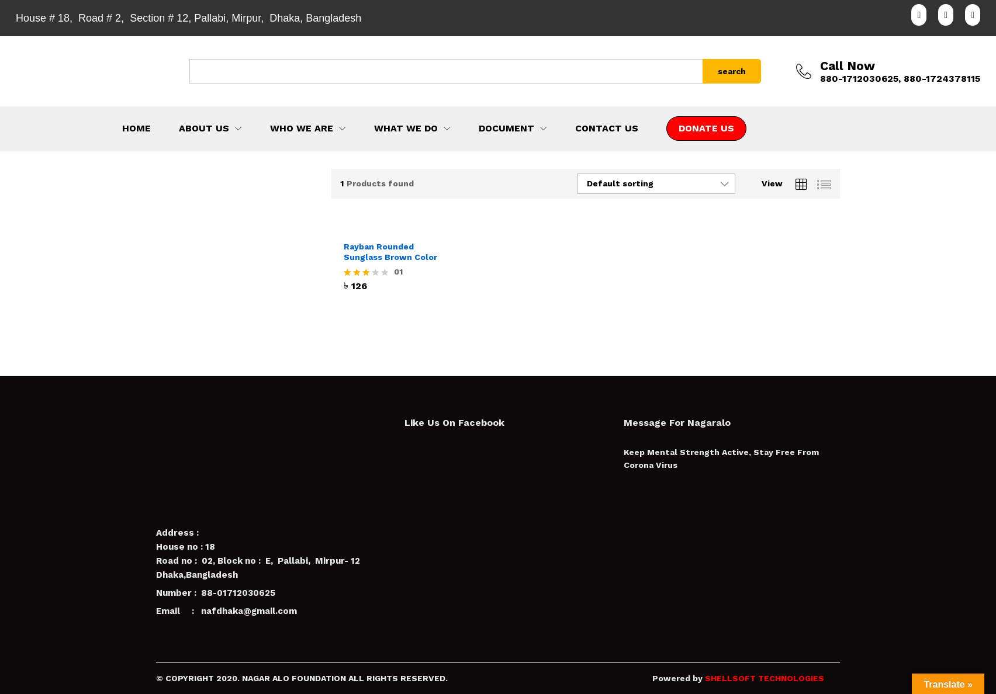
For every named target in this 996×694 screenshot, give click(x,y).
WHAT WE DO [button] (406, 128)
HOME (136, 128)
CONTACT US (606, 128)
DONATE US (706, 128)
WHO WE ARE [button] (301, 128)
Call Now (847, 65)
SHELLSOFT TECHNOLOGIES (764, 678)
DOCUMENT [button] (506, 128)
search (732, 71)
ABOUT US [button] (204, 128)
